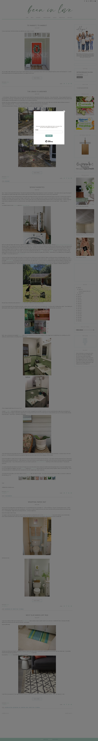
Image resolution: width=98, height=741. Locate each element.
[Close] (64, 111)
